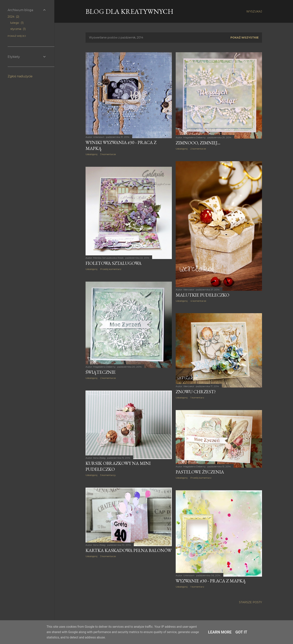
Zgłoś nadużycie (20, 76)
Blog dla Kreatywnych (129, 11)
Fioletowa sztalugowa (113, 263)
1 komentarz (197, 397)
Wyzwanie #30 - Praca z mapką (211, 581)
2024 (13, 16)
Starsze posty (250, 602)
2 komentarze (198, 148)
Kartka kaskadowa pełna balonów (128, 550)
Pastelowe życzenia (200, 472)
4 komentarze (198, 300)
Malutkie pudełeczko (202, 295)
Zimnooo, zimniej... (198, 143)
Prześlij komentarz (110, 269)
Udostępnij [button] (91, 154)
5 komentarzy (108, 475)
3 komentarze (108, 154)
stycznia (18, 29)
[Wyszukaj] (254, 11)
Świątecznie (101, 372)
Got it (241, 632)
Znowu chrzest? (196, 392)
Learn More (220, 632)
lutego (17, 23)
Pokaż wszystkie (244, 37)
